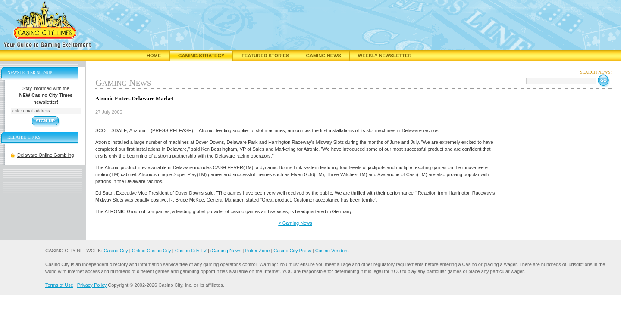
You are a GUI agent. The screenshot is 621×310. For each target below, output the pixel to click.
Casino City (116, 250)
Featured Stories (265, 55)
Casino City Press (292, 250)
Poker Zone (257, 250)
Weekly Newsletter (385, 55)
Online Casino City (151, 250)
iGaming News (226, 250)
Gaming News (323, 55)
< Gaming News (295, 223)
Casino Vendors (332, 250)
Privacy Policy (92, 285)
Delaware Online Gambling (45, 155)
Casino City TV (191, 250)
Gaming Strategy (201, 55)
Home (154, 55)
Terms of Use (59, 285)
